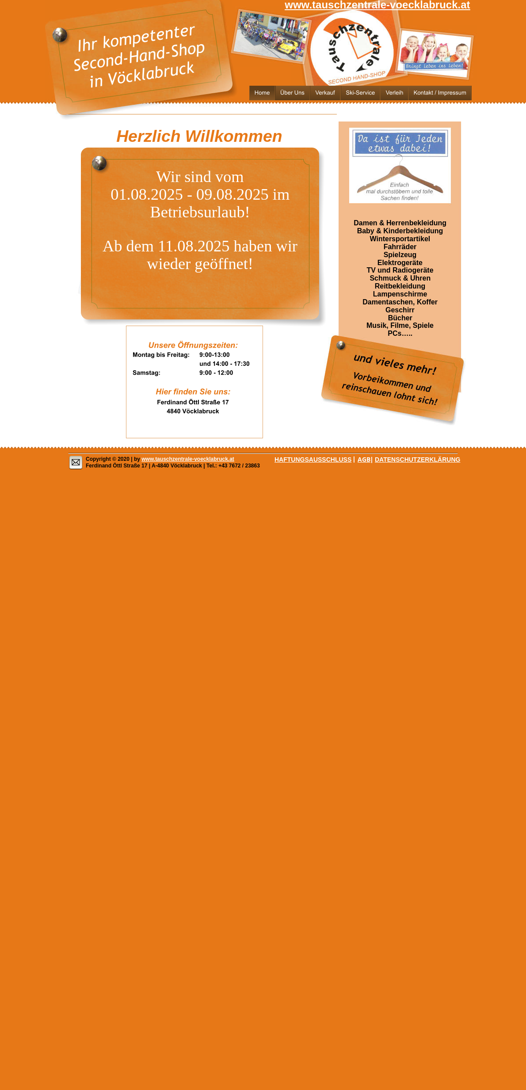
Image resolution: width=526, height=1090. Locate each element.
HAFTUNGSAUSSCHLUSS (312, 459)
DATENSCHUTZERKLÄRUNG (417, 459)
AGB (364, 459)
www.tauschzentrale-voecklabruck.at (187, 459)
